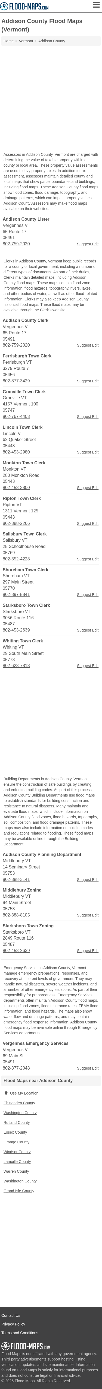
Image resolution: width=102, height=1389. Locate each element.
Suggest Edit (87, 244)
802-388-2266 (16, 523)
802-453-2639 (16, 630)
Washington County (20, 1113)
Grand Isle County (19, 1191)
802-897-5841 (16, 594)
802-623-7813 (16, 665)
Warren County (16, 1171)
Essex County (15, 1132)
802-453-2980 (16, 452)
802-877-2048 (16, 1068)
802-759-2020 (16, 244)
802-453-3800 (16, 487)
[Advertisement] (51, 99)
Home (9, 41)
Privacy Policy (13, 1324)
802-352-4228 (16, 559)
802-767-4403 (16, 416)
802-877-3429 (16, 381)
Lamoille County (17, 1161)
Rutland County (17, 1122)
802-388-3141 (16, 879)
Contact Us (10, 1315)
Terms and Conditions (19, 1333)
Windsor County (17, 1152)
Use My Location (21, 1093)
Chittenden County (19, 1103)
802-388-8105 (16, 915)
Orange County (16, 1142)
